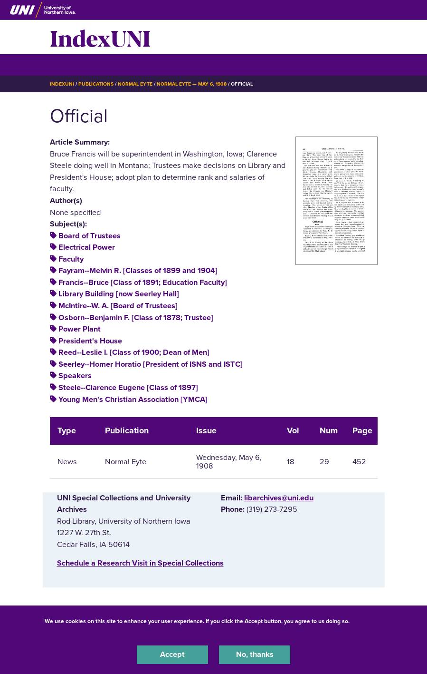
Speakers (75, 376)
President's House (90, 341)
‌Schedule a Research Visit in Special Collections (140, 563)
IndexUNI (100, 37)
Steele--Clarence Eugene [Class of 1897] (128, 387)
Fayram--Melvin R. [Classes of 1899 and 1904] (138, 270)
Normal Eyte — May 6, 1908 (192, 84)
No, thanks (255, 654)
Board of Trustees (89, 236)
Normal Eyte (135, 84)
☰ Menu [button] (67, 64)
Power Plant (79, 329)
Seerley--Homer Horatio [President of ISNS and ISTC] (150, 364)
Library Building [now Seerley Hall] (118, 294)
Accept (172, 654)
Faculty (71, 259)
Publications (96, 84)
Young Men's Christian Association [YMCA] (133, 399)
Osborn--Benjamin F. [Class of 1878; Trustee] (135, 317)
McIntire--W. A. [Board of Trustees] (118, 306)
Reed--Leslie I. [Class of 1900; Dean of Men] (133, 352)
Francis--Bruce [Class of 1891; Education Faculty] (142, 282)
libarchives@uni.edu (278, 498)
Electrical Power (86, 247)
